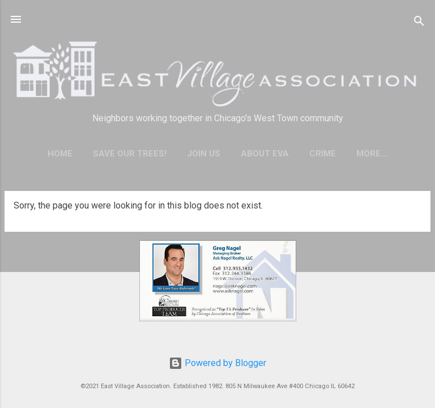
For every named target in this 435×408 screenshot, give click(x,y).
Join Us (203, 153)
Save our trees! (130, 153)
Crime (322, 153)
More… (371, 153)
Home (60, 153)
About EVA (265, 153)
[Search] (419, 23)
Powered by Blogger (217, 363)
